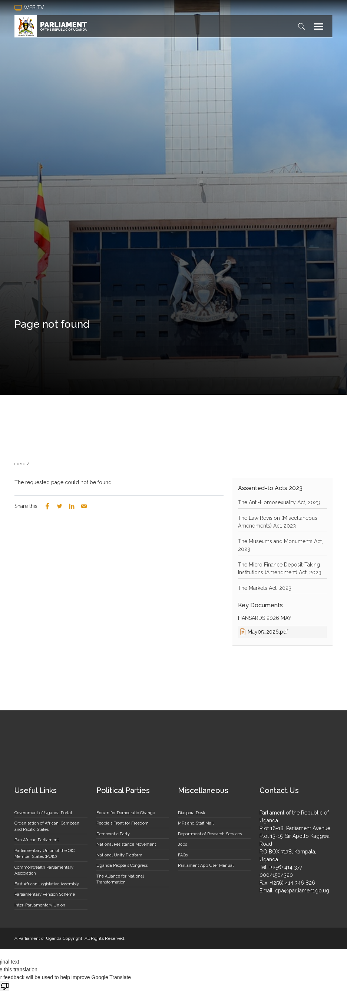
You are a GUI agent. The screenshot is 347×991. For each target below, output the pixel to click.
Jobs (182, 844)
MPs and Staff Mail (196, 823)
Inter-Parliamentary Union (39, 905)
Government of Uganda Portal (43, 812)
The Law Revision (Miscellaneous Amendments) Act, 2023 (277, 522)
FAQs (183, 855)
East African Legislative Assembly (46, 884)
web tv (30, 7)
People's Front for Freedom (122, 823)
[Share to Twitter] (59, 506)
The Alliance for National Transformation (120, 879)
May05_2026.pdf (268, 632)
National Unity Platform (119, 855)
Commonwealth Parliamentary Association (43, 870)
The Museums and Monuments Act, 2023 (280, 545)
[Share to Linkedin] (71, 506)
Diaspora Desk (191, 812)
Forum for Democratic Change (125, 812)
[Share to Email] (84, 506)
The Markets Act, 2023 (264, 588)
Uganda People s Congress (122, 865)
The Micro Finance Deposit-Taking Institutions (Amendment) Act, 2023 (279, 568)
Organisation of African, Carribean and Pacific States (46, 826)
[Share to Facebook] (47, 506)
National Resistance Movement (126, 844)
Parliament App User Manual (206, 865)
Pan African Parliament (36, 840)
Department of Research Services (210, 834)
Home (19, 464)
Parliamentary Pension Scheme (44, 894)
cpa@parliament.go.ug (302, 890)
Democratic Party (113, 834)
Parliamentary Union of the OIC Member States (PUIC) (44, 853)
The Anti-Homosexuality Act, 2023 (279, 502)
